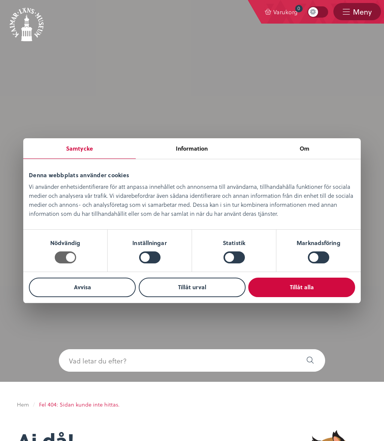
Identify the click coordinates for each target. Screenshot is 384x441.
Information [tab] (192, 148)
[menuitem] (281, 12)
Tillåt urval (192, 287)
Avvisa (82, 287)
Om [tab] (304, 148)
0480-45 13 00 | (183, 409)
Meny (361, 12)
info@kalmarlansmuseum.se (244, 409)
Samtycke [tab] (79, 148)
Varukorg (288, 10)
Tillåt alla (302, 287)
